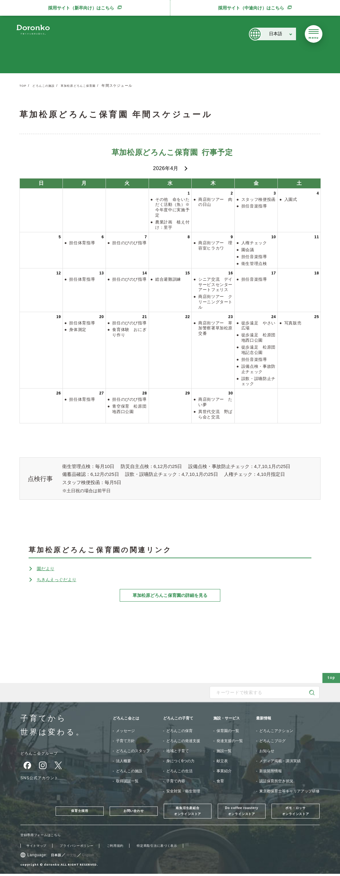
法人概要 (123, 761)
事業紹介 (224, 771)
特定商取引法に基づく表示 (175, 848)
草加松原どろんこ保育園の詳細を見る (170, 595)
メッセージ (125, 731)
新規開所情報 (270, 771)
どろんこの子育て (178, 718)
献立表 (222, 761)
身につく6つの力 (180, 761)
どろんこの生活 (179, 771)
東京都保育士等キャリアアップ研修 (289, 791)
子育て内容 (175, 781)
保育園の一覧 (228, 731)
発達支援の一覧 (230, 741)
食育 (220, 781)
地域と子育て (177, 751)
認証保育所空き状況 (276, 781)
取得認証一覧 (127, 781)
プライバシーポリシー (84, 848)
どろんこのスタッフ (133, 751)
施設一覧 (224, 751)
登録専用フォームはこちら (44, 837)
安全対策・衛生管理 (183, 791)
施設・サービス (226, 718)
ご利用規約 (127, 848)
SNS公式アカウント (42, 777)
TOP (23, 85)
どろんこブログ (272, 741)
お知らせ (266, 751)
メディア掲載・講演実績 (280, 761)
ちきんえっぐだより (59, 579)
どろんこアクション (276, 731)
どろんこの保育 (179, 731)
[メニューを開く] (313, 34)
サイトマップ (38, 848)
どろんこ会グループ (42, 753)
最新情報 (263, 718)
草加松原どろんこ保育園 (88, 85)
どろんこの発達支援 (183, 741)
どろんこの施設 (47, 85)
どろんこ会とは (126, 718)
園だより (47, 568)
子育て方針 (125, 741)
